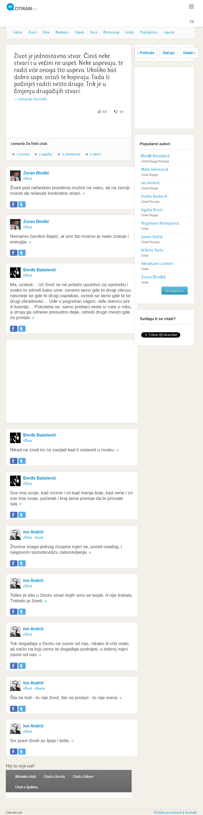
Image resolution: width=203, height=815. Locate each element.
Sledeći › (189, 53)
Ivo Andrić (33, 532)
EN (192, 22)
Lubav (17, 32)
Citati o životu (54, 776)
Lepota (169, 32)
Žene (46, 32)
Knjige (153, 161)
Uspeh (79, 32)
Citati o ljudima (26, 787)
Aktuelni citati (25, 776)
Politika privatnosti (168, 812)
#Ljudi (39, 537)
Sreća (129, 32)
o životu (23, 154)
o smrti (95, 154)
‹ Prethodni (145, 53)
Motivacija (111, 32)
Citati (145, 161)
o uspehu (45, 154)
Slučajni (168, 53)
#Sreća (40, 688)
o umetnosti (71, 154)
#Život (27, 179)
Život (32, 32)
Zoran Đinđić (36, 173)
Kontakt (191, 812)
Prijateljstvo (149, 32)
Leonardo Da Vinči (32, 99)
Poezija (164, 161)
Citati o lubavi (83, 776)
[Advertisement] (72, 126)
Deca (93, 32)
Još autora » (174, 290)
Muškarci (62, 32)
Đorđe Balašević (39, 270)
